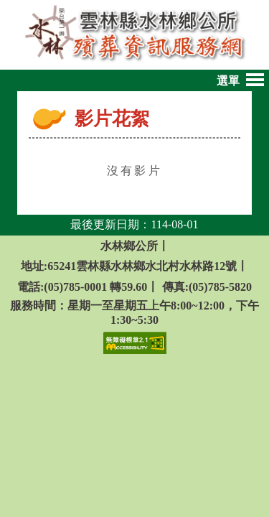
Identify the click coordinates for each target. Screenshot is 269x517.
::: (66, 121)
